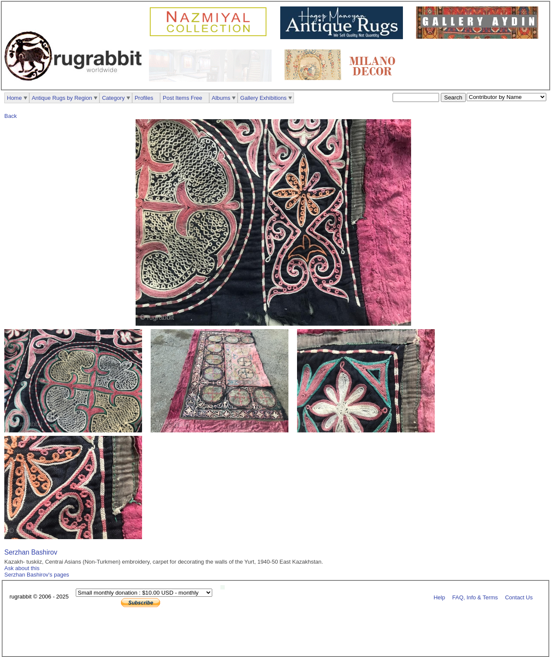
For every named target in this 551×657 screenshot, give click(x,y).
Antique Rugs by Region (62, 98)
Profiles (144, 98)
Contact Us (518, 597)
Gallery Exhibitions (263, 98)
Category (113, 98)
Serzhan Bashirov (30, 552)
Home (14, 98)
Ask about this (22, 568)
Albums (221, 98)
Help (439, 597)
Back (10, 116)
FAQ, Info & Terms (475, 597)
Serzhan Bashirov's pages (36, 574)
